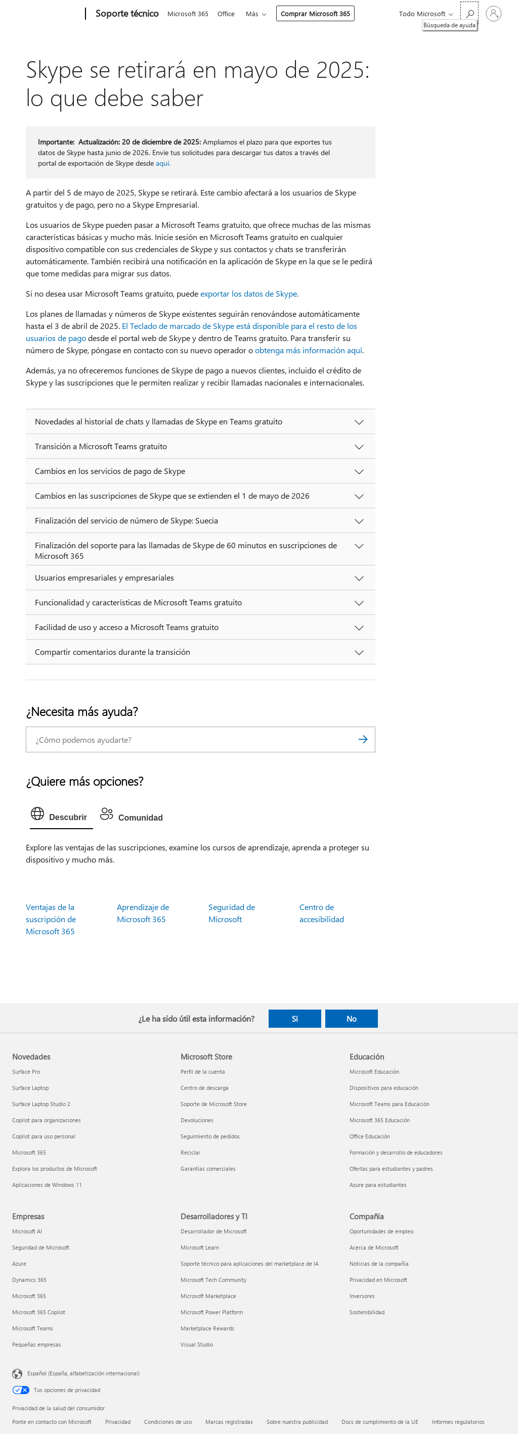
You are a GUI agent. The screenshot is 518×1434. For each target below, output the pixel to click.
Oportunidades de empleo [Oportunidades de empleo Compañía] (381, 1231)
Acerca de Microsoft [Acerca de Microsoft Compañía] (374, 1247)
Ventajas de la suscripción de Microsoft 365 (51, 918)
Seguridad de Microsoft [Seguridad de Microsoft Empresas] (40, 1247)
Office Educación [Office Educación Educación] (370, 1136)
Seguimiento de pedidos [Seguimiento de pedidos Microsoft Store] (210, 1136)
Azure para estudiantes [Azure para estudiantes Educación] (378, 1184)
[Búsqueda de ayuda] (469, 13)
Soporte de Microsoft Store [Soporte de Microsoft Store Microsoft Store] (214, 1104)
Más (256, 13)
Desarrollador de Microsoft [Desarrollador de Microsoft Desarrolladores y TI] (214, 1231)
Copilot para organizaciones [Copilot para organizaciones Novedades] (46, 1120)
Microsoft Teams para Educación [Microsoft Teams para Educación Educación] (389, 1104)
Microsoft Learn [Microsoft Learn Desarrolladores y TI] (200, 1247)
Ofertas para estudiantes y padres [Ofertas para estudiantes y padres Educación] (391, 1168)
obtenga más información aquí (308, 350)
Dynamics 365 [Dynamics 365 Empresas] (29, 1279)
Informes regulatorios (458, 1421)
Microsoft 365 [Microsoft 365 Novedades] (29, 1152)
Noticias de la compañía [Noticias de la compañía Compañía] (379, 1263)
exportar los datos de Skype (248, 293)
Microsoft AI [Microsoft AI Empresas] (27, 1231)
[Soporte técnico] (126, 14)
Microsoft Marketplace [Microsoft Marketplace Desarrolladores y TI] (208, 1296)
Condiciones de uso (168, 1421)
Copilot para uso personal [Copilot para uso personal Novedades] (43, 1136)
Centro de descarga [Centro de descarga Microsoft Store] (205, 1087)
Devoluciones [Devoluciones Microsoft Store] (197, 1120)
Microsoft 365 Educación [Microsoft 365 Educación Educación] (380, 1120)
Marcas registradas (229, 1421)
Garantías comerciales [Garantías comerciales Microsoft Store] (208, 1168)
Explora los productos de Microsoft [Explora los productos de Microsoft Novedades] (54, 1168)
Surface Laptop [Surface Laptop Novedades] (30, 1087)
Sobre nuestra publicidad (297, 1421)
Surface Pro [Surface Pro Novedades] (26, 1071)
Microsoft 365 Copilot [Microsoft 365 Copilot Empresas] (38, 1312)
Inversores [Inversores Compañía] (362, 1296)
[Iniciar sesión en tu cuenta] (494, 14)
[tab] (61, 816)
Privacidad (118, 1421)
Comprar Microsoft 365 (319, 13)
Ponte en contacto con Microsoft (52, 1421)
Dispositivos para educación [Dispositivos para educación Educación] (384, 1087)
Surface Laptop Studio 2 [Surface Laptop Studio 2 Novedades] (41, 1104)
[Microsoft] (46, 14)
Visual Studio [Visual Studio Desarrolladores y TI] (197, 1344)
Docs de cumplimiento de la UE (379, 1421)
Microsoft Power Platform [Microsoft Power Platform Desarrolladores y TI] (212, 1312)
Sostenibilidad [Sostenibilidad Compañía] (367, 1312)
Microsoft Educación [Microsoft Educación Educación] (374, 1071)
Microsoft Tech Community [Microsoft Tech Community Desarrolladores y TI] (213, 1279)
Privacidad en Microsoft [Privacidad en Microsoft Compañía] (378, 1279)
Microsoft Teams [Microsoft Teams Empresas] (32, 1328)
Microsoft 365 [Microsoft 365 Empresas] (29, 1296)
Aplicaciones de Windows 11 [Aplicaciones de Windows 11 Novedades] (47, 1184)
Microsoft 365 (187, 13)
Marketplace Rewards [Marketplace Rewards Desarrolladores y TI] (207, 1328)
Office (228, 13)
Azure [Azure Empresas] (19, 1263)
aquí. (163, 163)
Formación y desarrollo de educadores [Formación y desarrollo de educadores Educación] (396, 1152)
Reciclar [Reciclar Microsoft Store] (190, 1152)
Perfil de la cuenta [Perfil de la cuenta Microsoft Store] (203, 1071)
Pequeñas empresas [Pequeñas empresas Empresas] (36, 1344)
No (352, 1019)
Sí (295, 1019)
